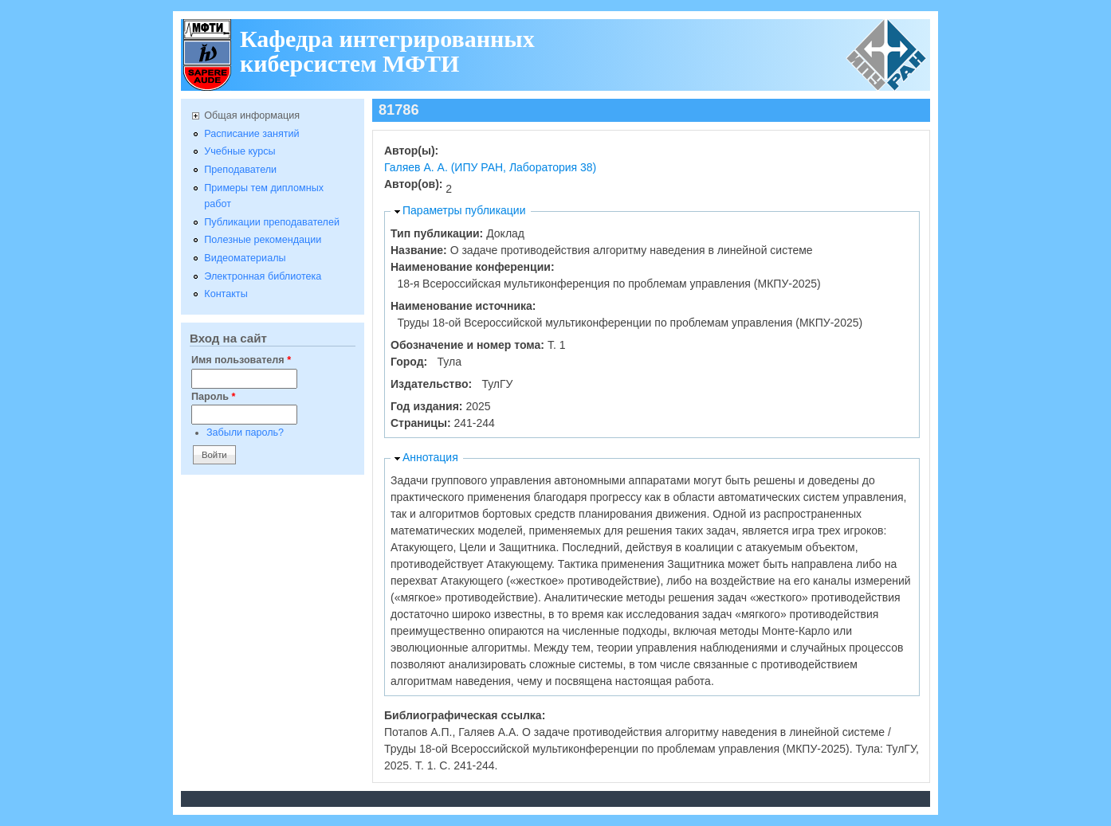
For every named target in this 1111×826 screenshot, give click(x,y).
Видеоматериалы (244, 258)
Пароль (213, 396)
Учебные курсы (239, 151)
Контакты (225, 293)
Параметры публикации (464, 210)
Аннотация (430, 457)
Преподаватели (240, 169)
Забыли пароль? (245, 432)
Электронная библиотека (262, 276)
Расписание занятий (251, 133)
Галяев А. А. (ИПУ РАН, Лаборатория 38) (490, 167)
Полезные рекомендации (262, 239)
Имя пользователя (241, 360)
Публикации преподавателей (272, 222)
